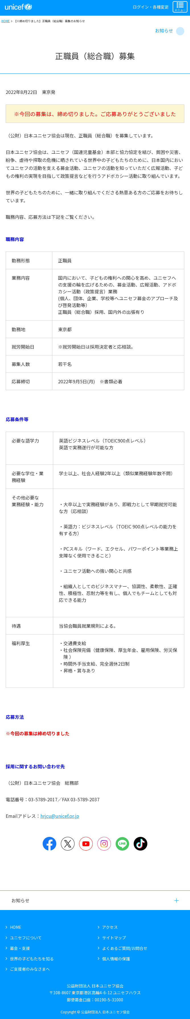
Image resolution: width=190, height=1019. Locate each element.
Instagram (104, 844)
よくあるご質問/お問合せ (124, 948)
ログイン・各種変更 (151, 7)
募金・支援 (20, 948)
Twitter (68, 844)
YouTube (86, 844)
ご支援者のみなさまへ (30, 969)
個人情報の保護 (116, 959)
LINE (122, 844)
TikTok (140, 844)
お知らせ (164, 30)
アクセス (110, 927)
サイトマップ (114, 937)
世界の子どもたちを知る (32, 959)
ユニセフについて (26, 937)
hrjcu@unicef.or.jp (59, 815)
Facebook (49, 844)
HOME (5, 21)
